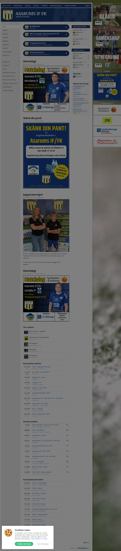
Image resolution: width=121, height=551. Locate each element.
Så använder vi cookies (39, 539)
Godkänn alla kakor (24, 544)
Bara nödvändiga (42, 544)
